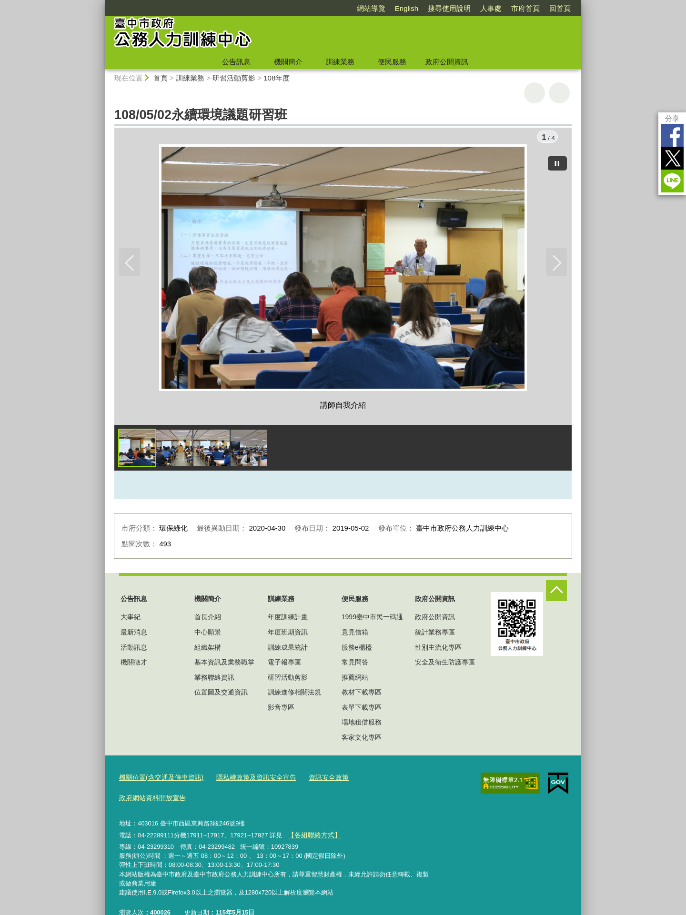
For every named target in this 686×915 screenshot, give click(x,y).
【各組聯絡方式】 (312, 814)
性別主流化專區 (438, 649)
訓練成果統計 (288, 649)
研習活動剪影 (233, 78)
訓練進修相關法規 (294, 694)
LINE (672, 181)
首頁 (160, 78)
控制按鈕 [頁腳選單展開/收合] (556, 592)
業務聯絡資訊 (214, 679)
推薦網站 (355, 679)
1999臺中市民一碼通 (372, 619)
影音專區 (281, 709)
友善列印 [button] (534, 92)
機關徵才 (134, 663)
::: (101, 4)
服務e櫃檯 (357, 649)
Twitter (672, 158)
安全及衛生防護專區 (445, 663)
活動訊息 (134, 649)
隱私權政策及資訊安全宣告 (247, 778)
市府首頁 (525, 8)
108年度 (276, 78)
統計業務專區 (435, 633)
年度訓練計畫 (288, 619)
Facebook (672, 135)
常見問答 (355, 663)
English (406, 8)
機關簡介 (288, 62)
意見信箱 (355, 633)
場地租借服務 (362, 724)
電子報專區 (284, 663)
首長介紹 (207, 619)
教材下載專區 (362, 694)
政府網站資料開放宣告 (378, 778)
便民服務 (392, 62)
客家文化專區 (362, 739)
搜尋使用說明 (449, 8)
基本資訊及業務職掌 (224, 663)
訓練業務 (340, 62)
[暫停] (557, 162)
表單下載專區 (362, 709)
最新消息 (134, 633)
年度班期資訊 (288, 633)
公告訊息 (236, 62)
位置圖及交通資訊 (221, 694)
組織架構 (207, 649)
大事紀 (131, 619)
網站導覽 (371, 8)
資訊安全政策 (315, 778)
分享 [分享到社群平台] (672, 118)
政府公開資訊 (446, 62)
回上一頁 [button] (559, 92)
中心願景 (207, 633)
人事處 (491, 8)
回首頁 (560, 8)
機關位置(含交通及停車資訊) (158, 778)
